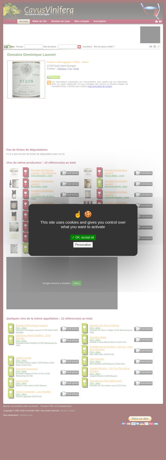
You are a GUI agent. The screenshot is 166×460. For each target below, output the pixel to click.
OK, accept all (83, 237)
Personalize (83, 244)
